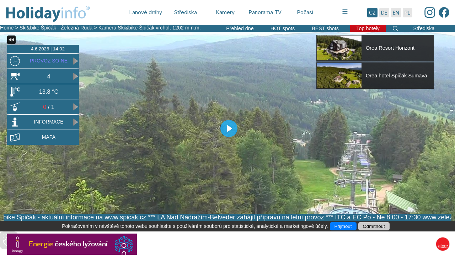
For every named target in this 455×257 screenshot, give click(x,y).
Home (7, 28)
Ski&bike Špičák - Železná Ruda (56, 28)
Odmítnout (374, 226)
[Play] (228, 128)
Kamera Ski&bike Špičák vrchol (134, 28)
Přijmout (343, 226)
